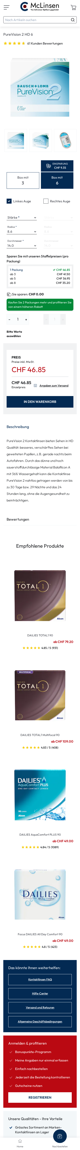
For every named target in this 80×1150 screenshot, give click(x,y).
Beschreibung (18, 426)
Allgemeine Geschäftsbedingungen (40, 1021)
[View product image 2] (40, 140)
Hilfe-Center (40, 993)
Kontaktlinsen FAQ (40, 979)
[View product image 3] (65, 140)
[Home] (20, 1141)
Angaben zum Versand (50, 385)
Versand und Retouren (40, 1007)
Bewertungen (18, 519)
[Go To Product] (40, 593)
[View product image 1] (15, 140)
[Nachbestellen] (60, 1136)
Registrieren (40, 1097)
